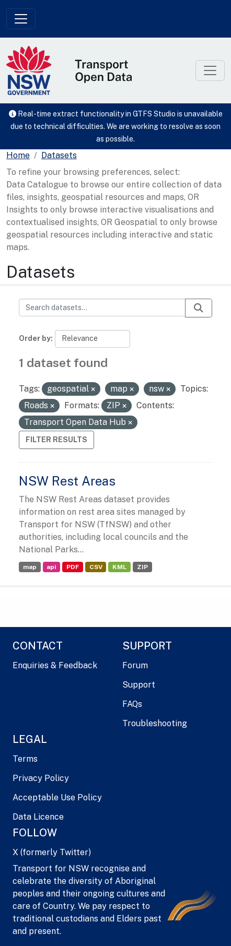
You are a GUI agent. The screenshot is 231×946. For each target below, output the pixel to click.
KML (119, 567)
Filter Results (56, 439)
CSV (95, 567)
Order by (35, 338)
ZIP (142, 567)
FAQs (132, 704)
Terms (25, 759)
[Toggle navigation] (21, 18)
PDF (72, 567)
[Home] (18, 155)
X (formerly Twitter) (52, 852)
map (30, 567)
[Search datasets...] (102, 307)
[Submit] (198, 308)
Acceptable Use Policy (57, 797)
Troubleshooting (154, 723)
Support (138, 685)
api (51, 567)
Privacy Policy (41, 778)
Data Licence (38, 817)
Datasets (59, 155)
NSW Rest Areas (67, 481)
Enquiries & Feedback (55, 665)
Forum (135, 665)
